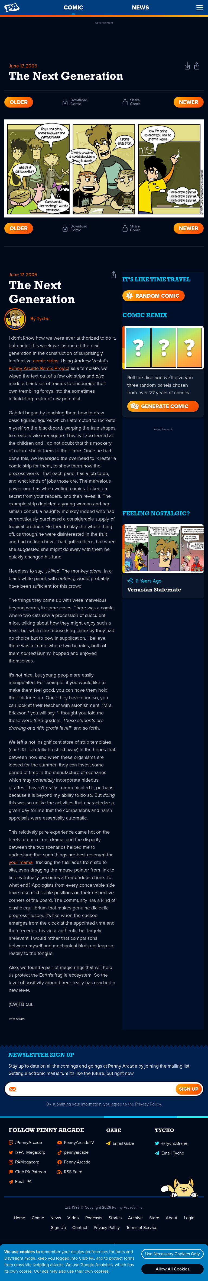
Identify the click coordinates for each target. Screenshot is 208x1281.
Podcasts (93, 1223)
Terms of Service (141, 1233)
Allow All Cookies (171, 1269)
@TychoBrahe (171, 1148)
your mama (20, 863)
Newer (188, 103)
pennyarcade (73, 1158)
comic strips (45, 361)
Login (189, 1223)
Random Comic (152, 291)
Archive (135, 1223)
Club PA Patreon (27, 1177)
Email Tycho (169, 1158)
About (171, 1223)
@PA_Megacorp (27, 1158)
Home (19, 1223)
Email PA (20, 1187)
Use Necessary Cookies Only (171, 1254)
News (55, 1223)
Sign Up (58, 1233)
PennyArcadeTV (75, 1148)
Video (73, 1223)
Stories (115, 1223)
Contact (79, 1233)
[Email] (90, 1094)
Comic (38, 1223)
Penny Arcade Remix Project (39, 369)
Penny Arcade (73, 1167)
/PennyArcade (25, 1148)
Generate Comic (158, 401)
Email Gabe (120, 1148)
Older (19, 103)
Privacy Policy (150, 1109)
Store (154, 1223)
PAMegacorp (24, 1167)
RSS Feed (69, 1177)
